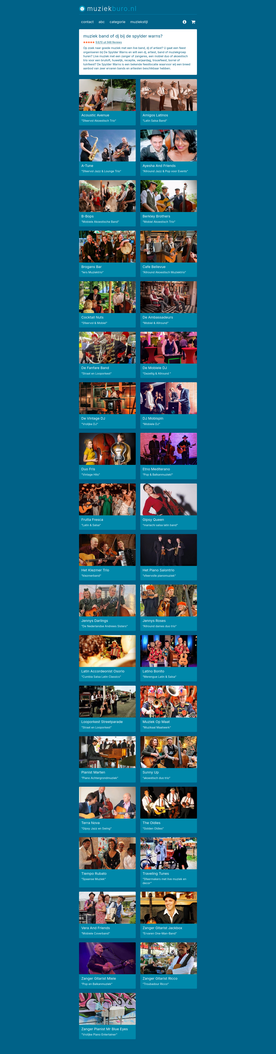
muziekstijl (139, 22)
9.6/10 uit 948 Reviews (109, 42)
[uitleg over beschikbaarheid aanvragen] (193, 22)
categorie (117, 22)
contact (87, 22)
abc (102, 22)
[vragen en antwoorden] (184, 22)
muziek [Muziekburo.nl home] (112, 9)
